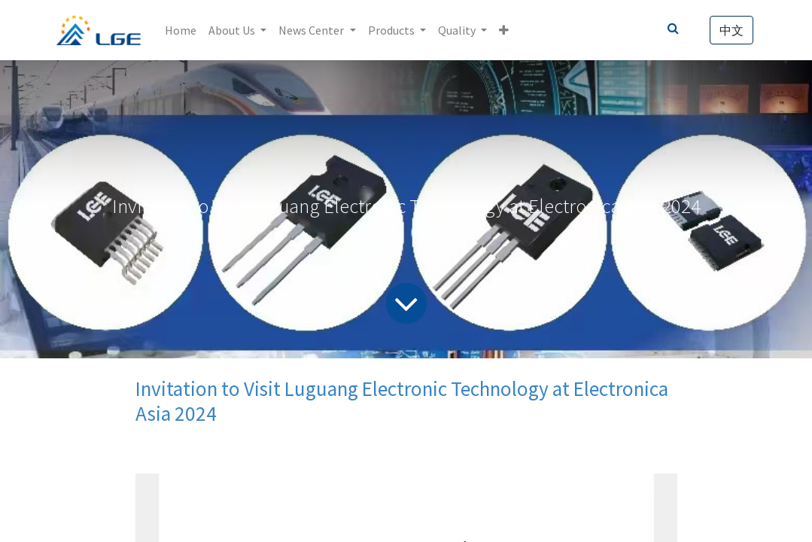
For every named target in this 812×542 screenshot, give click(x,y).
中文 (731, 30)
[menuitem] (180, 30)
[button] (504, 30)
